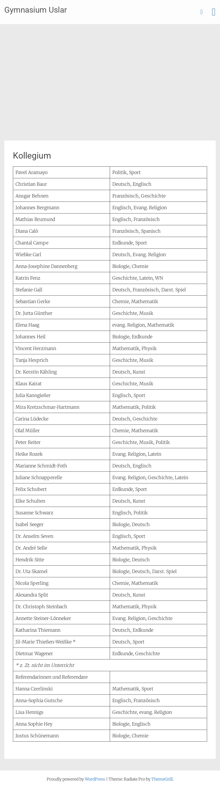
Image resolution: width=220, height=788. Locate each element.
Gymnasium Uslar (35, 10)
